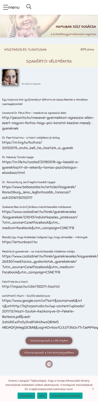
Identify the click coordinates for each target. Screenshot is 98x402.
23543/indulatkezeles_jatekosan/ (51, 217)
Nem (42, 395)
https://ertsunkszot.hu (19, 242)
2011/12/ (8, 311)
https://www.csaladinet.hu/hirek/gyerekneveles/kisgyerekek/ (50, 256)
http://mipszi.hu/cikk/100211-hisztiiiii (31, 286)
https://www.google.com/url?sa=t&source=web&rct (42, 300)
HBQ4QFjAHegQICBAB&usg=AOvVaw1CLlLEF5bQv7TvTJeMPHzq (50, 327)
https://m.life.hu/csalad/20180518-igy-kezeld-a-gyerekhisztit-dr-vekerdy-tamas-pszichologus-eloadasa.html (40, 167)
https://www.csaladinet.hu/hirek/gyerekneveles (39, 212)
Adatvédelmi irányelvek (65, 395)
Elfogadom (26, 395)
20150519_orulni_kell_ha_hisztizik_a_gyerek (37, 148)
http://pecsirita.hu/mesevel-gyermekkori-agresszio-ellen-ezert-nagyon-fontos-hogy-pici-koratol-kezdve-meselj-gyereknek (48, 123)
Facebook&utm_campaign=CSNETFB (31, 272)
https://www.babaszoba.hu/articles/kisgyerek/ (39, 187)
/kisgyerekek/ (13, 217)
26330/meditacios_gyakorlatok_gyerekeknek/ (39, 261)
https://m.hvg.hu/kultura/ (22, 142)
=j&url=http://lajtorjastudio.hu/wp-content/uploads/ (43, 306)
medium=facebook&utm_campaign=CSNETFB (38, 228)
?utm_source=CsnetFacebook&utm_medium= (38, 267)
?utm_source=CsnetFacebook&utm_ (31, 222)
